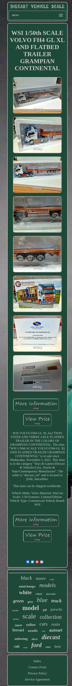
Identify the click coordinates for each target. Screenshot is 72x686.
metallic (33, 630)
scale (29, 616)
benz (57, 646)
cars (44, 624)
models (47, 585)
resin (55, 624)
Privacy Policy (37, 673)
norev (41, 578)
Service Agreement (37, 679)
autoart (55, 630)
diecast (51, 637)
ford (36, 645)
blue (42, 599)
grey (30, 601)
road (52, 579)
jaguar (18, 625)
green (18, 600)
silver (34, 639)
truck (56, 600)
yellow (31, 625)
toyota (16, 619)
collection (51, 617)
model (30, 607)
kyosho (15, 610)
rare (44, 631)
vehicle (39, 594)
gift (45, 609)
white (25, 592)
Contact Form (37, 667)
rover (25, 647)
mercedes (51, 593)
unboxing (21, 639)
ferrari (18, 630)
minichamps (27, 586)
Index (37, 661)
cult (17, 646)
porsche (56, 609)
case (48, 646)
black (26, 578)
